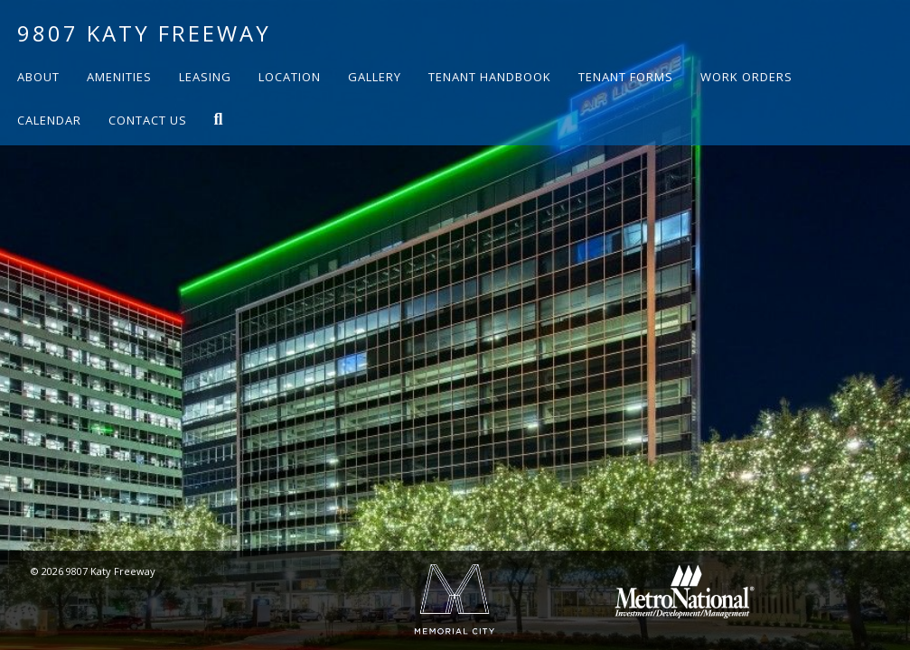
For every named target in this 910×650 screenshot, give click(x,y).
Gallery (374, 77)
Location (289, 77)
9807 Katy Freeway (144, 33)
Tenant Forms (625, 77)
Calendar (49, 120)
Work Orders (746, 77)
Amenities (119, 77)
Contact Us (147, 120)
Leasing (205, 77)
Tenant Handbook (489, 77)
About (38, 77)
